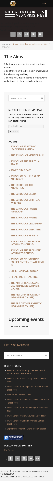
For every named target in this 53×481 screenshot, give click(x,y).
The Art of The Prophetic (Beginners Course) (26, 305)
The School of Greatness (26, 229)
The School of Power (24, 217)
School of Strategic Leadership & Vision (23, 148)
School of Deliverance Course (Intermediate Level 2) (28, 262)
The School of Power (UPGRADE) (24, 210)
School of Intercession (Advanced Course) (25, 243)
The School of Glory (23, 193)
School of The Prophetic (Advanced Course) (26, 252)
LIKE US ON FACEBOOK (16, 345)
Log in (42, 477)
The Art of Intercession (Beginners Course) (25, 296)
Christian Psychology (24, 271)
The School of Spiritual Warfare (25, 201)
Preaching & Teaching (24, 277)
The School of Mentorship (27, 155)
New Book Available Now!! (19, 394)
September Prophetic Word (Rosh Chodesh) (27, 428)
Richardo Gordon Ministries (0, 14)
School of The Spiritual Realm (25, 163)
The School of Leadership (26, 223)
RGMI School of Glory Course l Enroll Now (26, 415)
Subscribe (14, 131)
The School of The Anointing (22, 186)
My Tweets (9, 450)
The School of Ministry (25, 235)
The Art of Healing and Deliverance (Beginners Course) (25, 285)
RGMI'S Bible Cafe (21, 170)
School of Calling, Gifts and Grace (25, 178)
